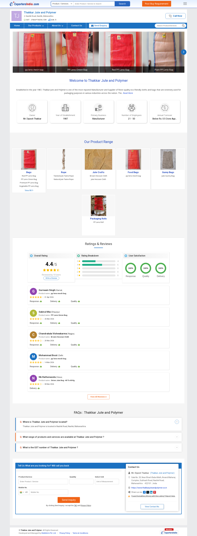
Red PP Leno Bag (120, 69)
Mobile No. (22, 488)
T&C (75, 505)
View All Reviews (98, 397)
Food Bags (133, 172)
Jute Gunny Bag (168, 176)
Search (122, 4)
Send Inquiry (69, 500)
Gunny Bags (168, 172)
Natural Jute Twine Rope (64, 179)
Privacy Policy (86, 505)
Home (17, 25)
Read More (128, 93)
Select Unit (99, 477)
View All (29, 190)
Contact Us (76, 25)
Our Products (36, 25)
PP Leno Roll (98, 222)
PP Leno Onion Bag (77, 69)
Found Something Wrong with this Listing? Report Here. (153, 496)
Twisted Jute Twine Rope (64, 176)
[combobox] (23, 492)
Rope (63, 172)
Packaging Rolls (98, 218)
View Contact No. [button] (152, 507)
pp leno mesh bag (34, 69)
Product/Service (25, 477)
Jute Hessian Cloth (98, 179)
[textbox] (94, 4)
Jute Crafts (98, 172)
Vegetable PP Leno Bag (28, 186)
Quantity (72, 477)
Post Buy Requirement (156, 3)
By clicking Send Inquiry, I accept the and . (68, 505)
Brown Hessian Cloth (98, 176)
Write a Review (51, 278)
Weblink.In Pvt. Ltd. (48, 533)
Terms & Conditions (80, 533)
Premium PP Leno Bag (29, 182)
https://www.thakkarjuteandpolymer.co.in (149, 488)
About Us (57, 25)
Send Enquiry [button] (99, 25)
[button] (176, 16)
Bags (28, 172)
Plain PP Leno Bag (164, 69)
